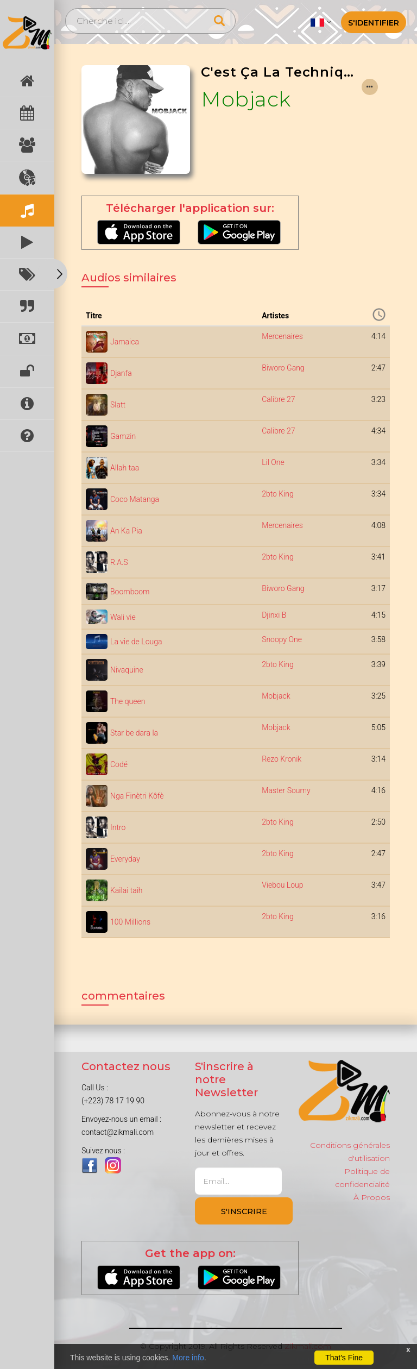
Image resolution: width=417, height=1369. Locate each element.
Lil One (273, 462)
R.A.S (119, 562)
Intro (117, 827)
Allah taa (124, 467)
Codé (119, 764)
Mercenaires (282, 336)
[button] (321, 22)
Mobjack (246, 98)
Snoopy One (282, 639)
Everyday (125, 859)
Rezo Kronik (281, 759)
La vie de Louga (136, 641)
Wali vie (123, 617)
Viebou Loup (282, 885)
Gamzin (123, 436)
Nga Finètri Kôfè (137, 796)
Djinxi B (274, 615)
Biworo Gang (283, 367)
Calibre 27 (278, 399)
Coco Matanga (134, 499)
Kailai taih (126, 890)
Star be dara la (134, 733)
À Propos (371, 1197)
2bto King (278, 493)
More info (188, 1357)
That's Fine (344, 1357)
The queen (127, 701)
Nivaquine (126, 669)
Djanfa (121, 373)
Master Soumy (286, 790)
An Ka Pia (126, 530)
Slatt (117, 404)
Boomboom (130, 591)
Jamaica (124, 341)
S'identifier (373, 23)
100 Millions (130, 922)
